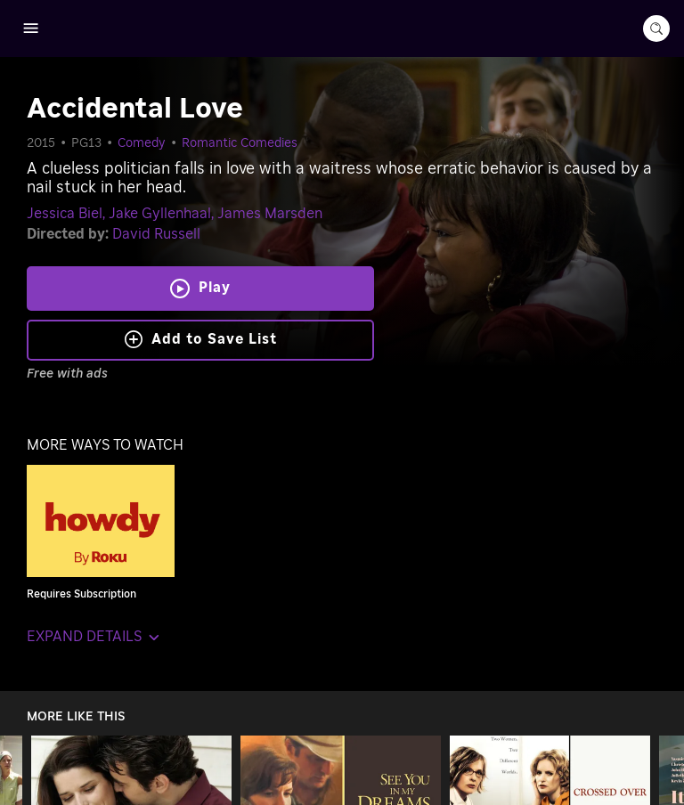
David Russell (156, 234)
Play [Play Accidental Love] (215, 288)
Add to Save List (201, 339)
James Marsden (269, 214)
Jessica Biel (64, 214)
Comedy (142, 143)
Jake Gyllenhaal (160, 214)
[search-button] (656, 28)
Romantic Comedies (239, 143)
